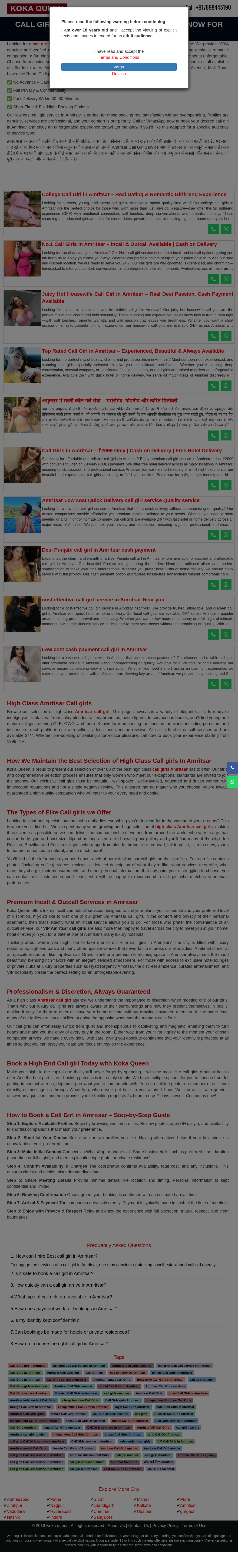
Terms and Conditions (119, 57)
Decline (119, 73)
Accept (119, 67)
